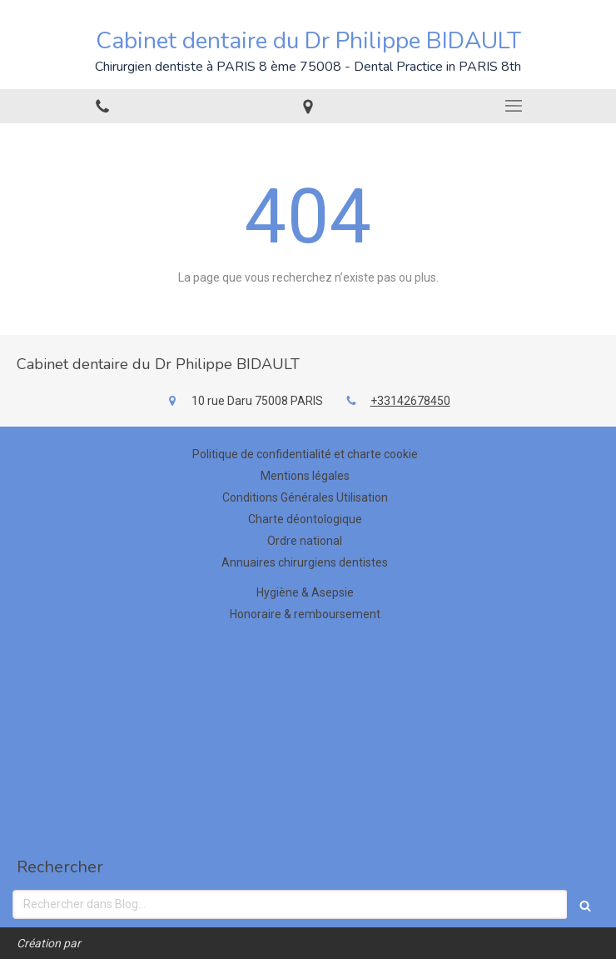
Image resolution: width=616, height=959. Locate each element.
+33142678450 (410, 400)
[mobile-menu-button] (513, 105)
